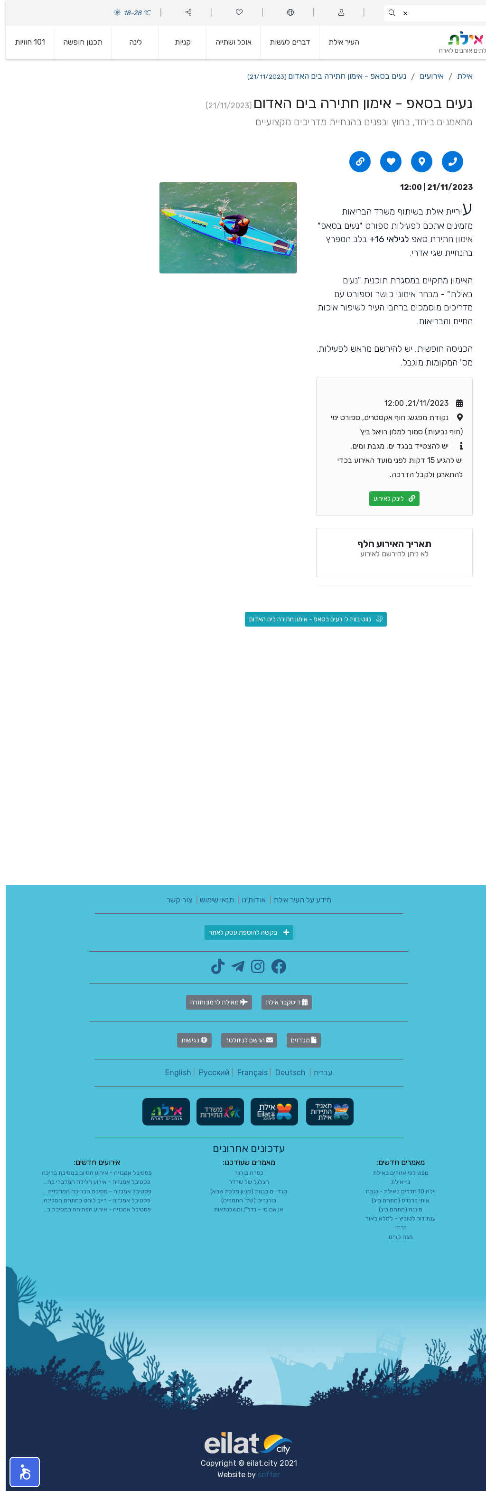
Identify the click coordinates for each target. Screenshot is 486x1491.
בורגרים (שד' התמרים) (243, 1200)
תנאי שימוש (211, 899)
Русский (208, 1072)
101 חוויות (24, 42)
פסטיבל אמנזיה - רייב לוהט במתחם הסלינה (91, 1200)
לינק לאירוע (389, 499)
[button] (19, 1472)
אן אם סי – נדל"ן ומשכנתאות (243, 1209)
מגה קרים (395, 1236)
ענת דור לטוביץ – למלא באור (395, 1218)
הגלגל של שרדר (243, 1181)
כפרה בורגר (243, 1172)
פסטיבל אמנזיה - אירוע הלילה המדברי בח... (91, 1181)
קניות (177, 42)
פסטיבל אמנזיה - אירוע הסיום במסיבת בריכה (91, 1172)
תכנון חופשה (77, 42)
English (172, 1072)
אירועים (426, 76)
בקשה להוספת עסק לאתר (243, 932)
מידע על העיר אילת (297, 899)
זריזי (395, 1227)
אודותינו (248, 899)
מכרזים (298, 1040)
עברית (317, 1072)
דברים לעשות (284, 42)
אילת (459, 76)
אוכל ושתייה (228, 42)
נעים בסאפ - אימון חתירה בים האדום (321, 76)
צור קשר (174, 899)
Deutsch (285, 1072)
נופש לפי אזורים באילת (395, 1172)
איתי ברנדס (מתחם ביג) (395, 1200)
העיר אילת (338, 42)
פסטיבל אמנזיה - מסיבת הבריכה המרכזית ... (91, 1191)
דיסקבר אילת (281, 1002)
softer (263, 1474)
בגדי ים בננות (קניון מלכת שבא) (243, 1191)
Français (247, 1072)
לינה (129, 42)
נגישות (189, 1040)
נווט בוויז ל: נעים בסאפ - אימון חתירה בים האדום (310, 619)
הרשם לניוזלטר (243, 1040)
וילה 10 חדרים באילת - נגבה (395, 1191)
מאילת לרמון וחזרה (213, 1002)
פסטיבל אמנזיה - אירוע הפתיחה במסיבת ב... (91, 1209)
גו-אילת (395, 1181)
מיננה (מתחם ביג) (395, 1209)
